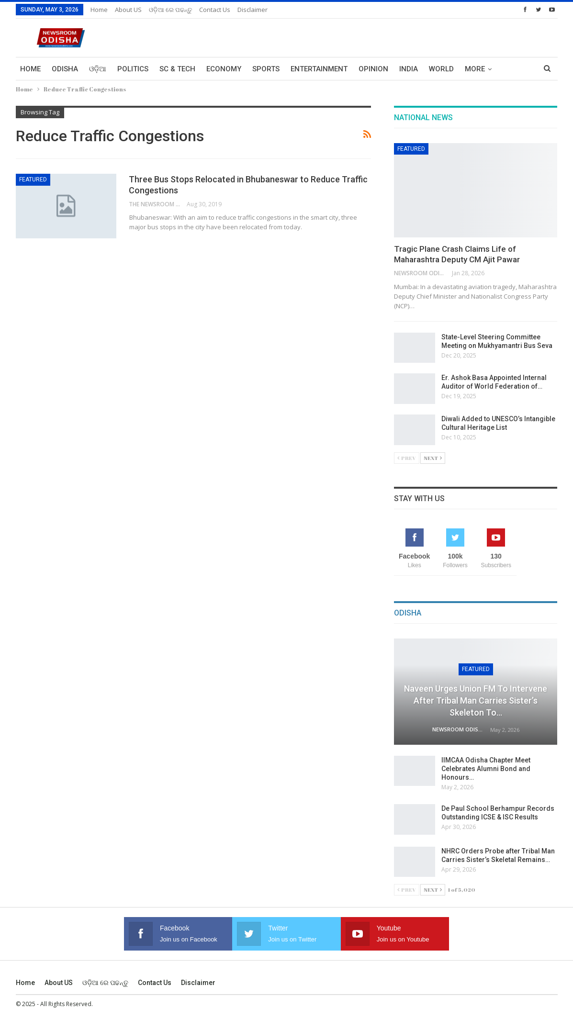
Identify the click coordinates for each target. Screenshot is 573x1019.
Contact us (214, 9)
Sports (266, 69)
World (441, 69)
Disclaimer (252, 9)
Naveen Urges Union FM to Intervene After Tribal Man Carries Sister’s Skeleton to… (475, 700)
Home (99, 9)
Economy (223, 69)
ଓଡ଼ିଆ (97, 69)
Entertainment (319, 69)
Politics (132, 69)
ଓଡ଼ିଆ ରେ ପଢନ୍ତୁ (170, 9)
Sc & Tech (177, 69)
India (408, 69)
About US (128, 9)
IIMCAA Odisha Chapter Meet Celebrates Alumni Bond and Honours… (485, 768)
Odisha (65, 69)
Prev (406, 457)
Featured (33, 179)
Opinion (373, 69)
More (475, 69)
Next (433, 457)
